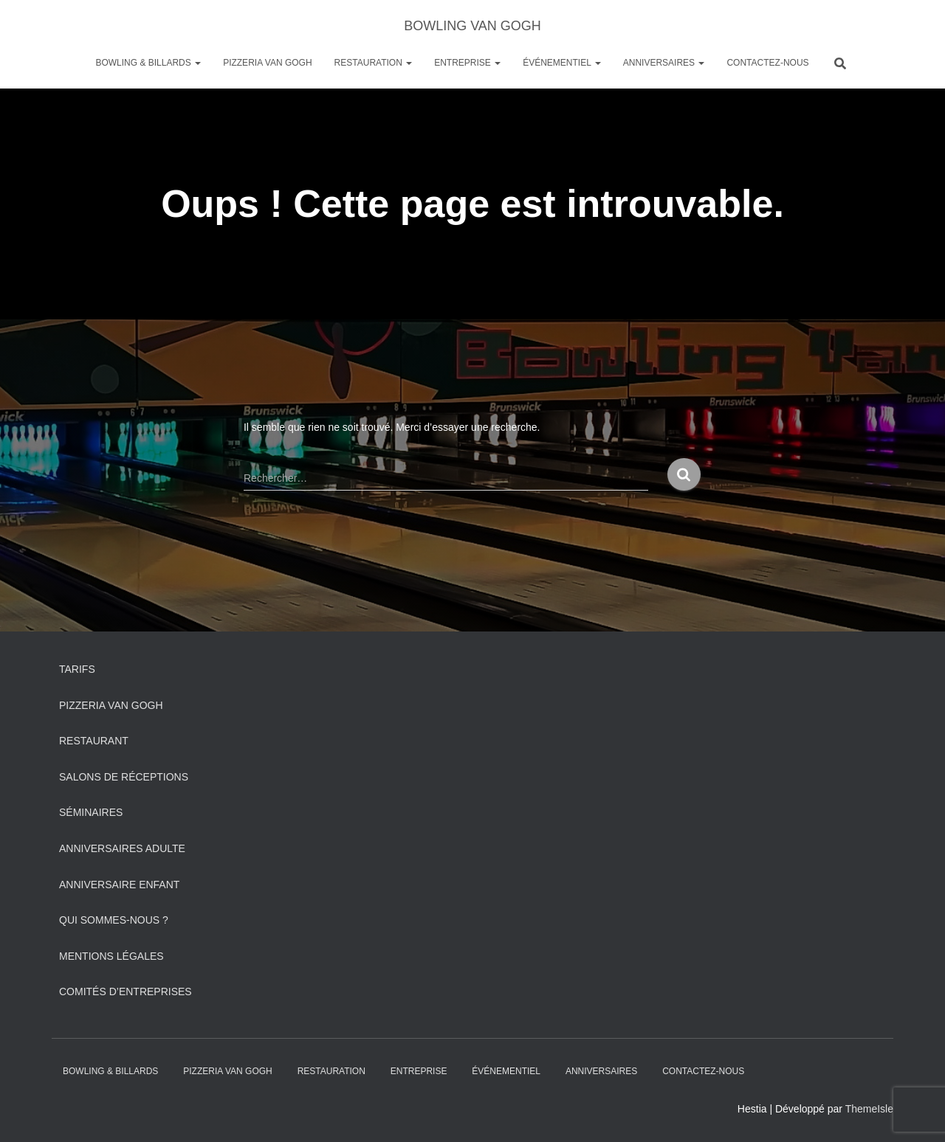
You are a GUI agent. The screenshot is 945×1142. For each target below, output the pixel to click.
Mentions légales (111, 956)
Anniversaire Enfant (119, 884)
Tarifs (77, 669)
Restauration (373, 63)
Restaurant (93, 741)
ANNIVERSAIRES (664, 63)
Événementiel (562, 63)
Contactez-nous (767, 63)
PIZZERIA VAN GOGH (267, 63)
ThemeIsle (869, 1109)
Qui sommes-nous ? (113, 920)
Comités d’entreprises (125, 991)
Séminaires (91, 812)
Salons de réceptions (123, 777)
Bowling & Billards (148, 63)
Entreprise (467, 63)
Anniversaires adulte (122, 848)
